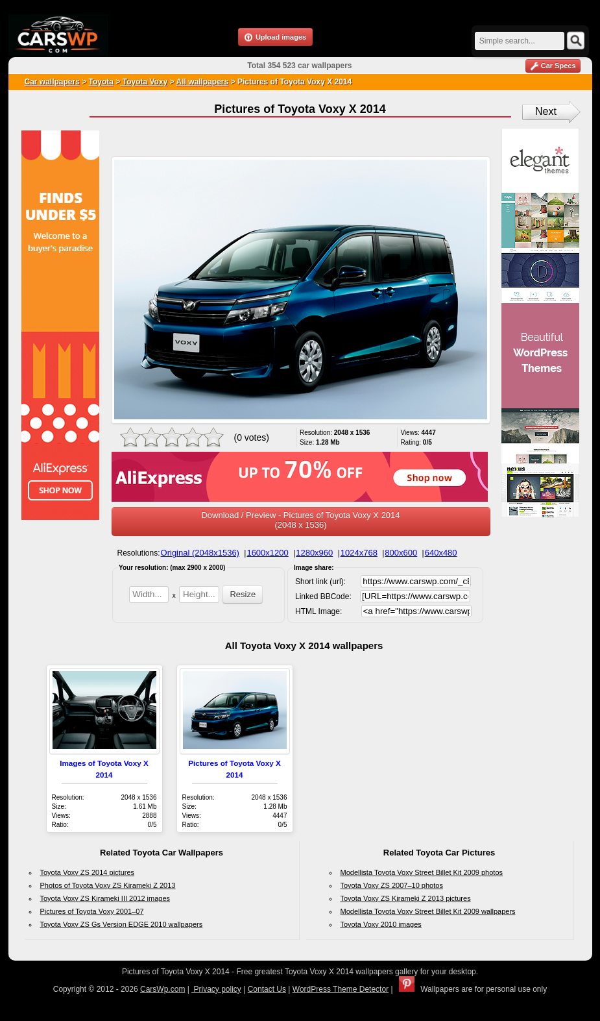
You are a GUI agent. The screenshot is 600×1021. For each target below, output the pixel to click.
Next (546, 111)
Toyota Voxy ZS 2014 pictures (87, 872)
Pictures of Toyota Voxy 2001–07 (92, 911)
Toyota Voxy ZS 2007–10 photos (392, 885)
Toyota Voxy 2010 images (381, 924)
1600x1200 (267, 553)
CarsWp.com (162, 989)
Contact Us (267, 989)
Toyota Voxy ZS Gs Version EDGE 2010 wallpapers (121, 924)
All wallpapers (202, 81)
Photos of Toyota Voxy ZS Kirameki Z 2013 (108, 885)
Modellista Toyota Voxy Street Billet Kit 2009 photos (422, 872)
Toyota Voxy (143, 81)
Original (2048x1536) (200, 553)
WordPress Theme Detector (341, 989)
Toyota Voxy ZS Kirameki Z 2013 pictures (406, 898)
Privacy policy (216, 989)
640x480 (441, 553)
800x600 (401, 553)
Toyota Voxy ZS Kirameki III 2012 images (105, 898)
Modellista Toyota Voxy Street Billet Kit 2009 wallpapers (428, 911)
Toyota (101, 81)
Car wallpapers (52, 81)
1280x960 (314, 553)
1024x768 (359, 553)
